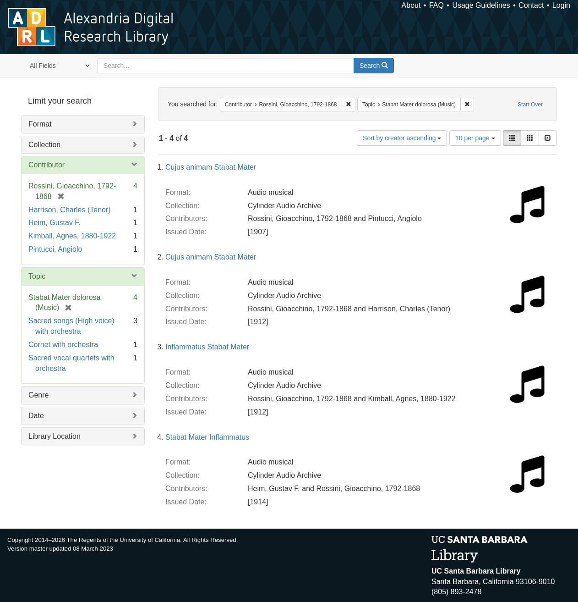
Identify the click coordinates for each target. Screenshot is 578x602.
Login (561, 5)
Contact (531, 5)
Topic (36, 276)
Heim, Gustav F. (54, 222)
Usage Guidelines (481, 5)
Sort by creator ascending (402, 138)
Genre (38, 395)
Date (36, 416)
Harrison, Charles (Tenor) (69, 210)
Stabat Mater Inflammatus (207, 437)
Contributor (46, 165)
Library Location (54, 436)
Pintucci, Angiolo (55, 249)
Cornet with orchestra (63, 344)
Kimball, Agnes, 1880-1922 (72, 236)
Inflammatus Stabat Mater (207, 347)
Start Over (530, 104)
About (411, 5)
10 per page (475, 138)
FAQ (436, 5)
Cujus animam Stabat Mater (210, 167)
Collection (44, 145)
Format (40, 124)
